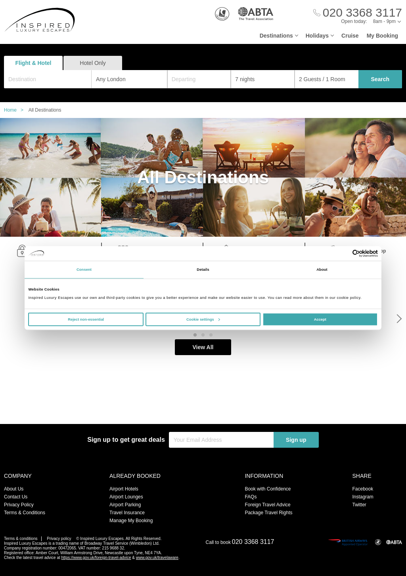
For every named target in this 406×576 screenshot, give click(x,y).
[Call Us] (357, 13)
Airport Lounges (126, 497)
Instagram (362, 497)
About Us (13, 489)
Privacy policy (59, 538)
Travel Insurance (127, 512)
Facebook (362, 489)
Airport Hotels (123, 489)
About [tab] (321, 270)
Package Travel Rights (268, 512)
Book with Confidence (268, 489)
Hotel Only (92, 63)
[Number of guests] (326, 79)
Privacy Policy (19, 505)
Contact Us (15, 497)
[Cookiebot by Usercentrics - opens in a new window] (343, 253)
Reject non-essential (86, 319)
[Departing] (199, 79)
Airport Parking (125, 505)
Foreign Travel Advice (267, 505)
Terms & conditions (20, 538)
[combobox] (48, 79)
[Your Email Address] (221, 440)
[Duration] (263, 79)
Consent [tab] (84, 270)
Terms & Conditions (24, 512)
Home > (15, 110)
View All (203, 408)
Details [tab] (203, 270)
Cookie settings (203, 319)
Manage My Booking (131, 520)
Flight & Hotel (33, 63)
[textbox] (51, 79)
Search (380, 79)
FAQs (251, 497)
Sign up (296, 440)
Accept (320, 319)
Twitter (359, 505)
